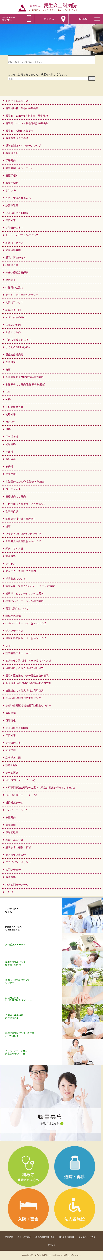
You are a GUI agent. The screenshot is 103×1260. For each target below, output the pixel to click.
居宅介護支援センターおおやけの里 (26, 638)
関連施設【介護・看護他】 (21, 518)
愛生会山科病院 (14, 354)
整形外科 (11, 421)
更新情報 (11, 720)
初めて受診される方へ (18, 197)
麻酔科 (9, 466)
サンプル (11, 190)
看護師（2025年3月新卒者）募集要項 (27, 115)
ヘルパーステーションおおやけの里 (26, 623)
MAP (8, 645)
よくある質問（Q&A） (18, 347)
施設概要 (11, 556)
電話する (9, 19)
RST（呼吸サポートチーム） (22, 795)
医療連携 (11, 713)
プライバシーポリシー (18, 862)
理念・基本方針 (14, 548)
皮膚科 (9, 451)
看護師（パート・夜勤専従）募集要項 (27, 123)
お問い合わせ (13, 869)
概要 (8, 369)
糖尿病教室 (12, 832)
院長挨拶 (11, 362)
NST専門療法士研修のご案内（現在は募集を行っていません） (41, 787)
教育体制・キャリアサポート (22, 168)
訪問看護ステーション (18, 653)
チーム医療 (12, 772)
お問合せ (51, 1245)
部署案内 (11, 160)
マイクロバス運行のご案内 (21, 571)
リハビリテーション (17, 810)
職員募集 (11, 877)
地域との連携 (13, 616)
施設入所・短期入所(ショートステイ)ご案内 (30, 586)
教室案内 (11, 817)
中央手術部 (12, 474)
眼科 (8, 429)
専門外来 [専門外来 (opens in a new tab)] (11, 220)
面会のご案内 (13, 332)
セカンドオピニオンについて (22, 235)
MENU (83, 18)
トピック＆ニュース (17, 101)
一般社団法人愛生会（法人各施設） (26, 504)
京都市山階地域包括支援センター (25, 698)
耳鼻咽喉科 (12, 436)
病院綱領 (11, 825)
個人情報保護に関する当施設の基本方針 (28, 660)
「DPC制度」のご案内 (18, 339)
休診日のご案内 (14, 287)
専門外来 (11, 735)
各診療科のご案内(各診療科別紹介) (25, 384)
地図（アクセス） (16, 242)
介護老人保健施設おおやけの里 (23, 533)
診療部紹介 (12, 765)
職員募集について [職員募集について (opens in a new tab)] (16, 578)
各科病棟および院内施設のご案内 (25, 377)
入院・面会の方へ (16, 317)
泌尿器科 (11, 444)
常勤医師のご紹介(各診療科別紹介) (25, 481)
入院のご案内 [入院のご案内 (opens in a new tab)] (13, 325)
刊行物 (9, 892)
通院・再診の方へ (16, 257)
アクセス (48, 18)
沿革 (8, 526)
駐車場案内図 (13, 250)
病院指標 (11, 750)
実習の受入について (17, 608)
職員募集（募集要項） (18, 138)
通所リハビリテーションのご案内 (25, 593)
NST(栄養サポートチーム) (20, 780)
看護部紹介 (12, 175)
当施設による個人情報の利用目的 (25, 668)
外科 (8, 399)
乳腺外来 (11, 414)
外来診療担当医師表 (17, 728)
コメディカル (13, 489)
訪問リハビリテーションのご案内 (25, 601)
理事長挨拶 (12, 511)
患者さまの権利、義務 (18, 847)
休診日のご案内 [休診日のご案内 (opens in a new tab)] (14, 227)
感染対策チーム (14, 802)
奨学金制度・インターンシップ (23, 145)
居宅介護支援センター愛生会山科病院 (27, 675)
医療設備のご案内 (16, 496)
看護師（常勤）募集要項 (19, 130)
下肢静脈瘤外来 (14, 407)
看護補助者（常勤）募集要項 (22, 108)
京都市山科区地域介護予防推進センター (28, 705)
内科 (8, 392)
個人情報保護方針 (16, 854)
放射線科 (11, 459)
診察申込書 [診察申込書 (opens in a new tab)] (12, 205)
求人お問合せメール (17, 884)
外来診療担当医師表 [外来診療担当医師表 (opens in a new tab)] (17, 213)
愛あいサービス (14, 630)
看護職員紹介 (13, 153)
